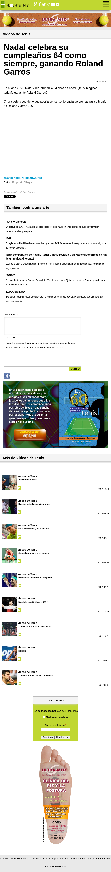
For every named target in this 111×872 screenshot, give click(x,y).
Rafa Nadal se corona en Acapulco (35, 577)
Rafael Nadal (10, 192)
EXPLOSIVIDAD (15, 291)
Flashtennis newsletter (57, 717)
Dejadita (22, 651)
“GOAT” (10, 275)
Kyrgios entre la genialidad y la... (34, 504)
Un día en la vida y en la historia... (34, 528)
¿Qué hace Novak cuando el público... (36, 675)
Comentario (11, 314)
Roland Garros (27, 192)
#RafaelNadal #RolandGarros (23, 177)
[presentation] (34, 357)
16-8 (8, 238)
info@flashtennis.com (99, 858)
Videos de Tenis (27, 476)
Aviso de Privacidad (55, 866)
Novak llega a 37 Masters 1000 (33, 602)
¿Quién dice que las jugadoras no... (35, 626)
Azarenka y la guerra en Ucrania (33, 553)
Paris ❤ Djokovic (16, 221)
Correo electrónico (55, 725)
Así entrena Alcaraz (27, 479)
